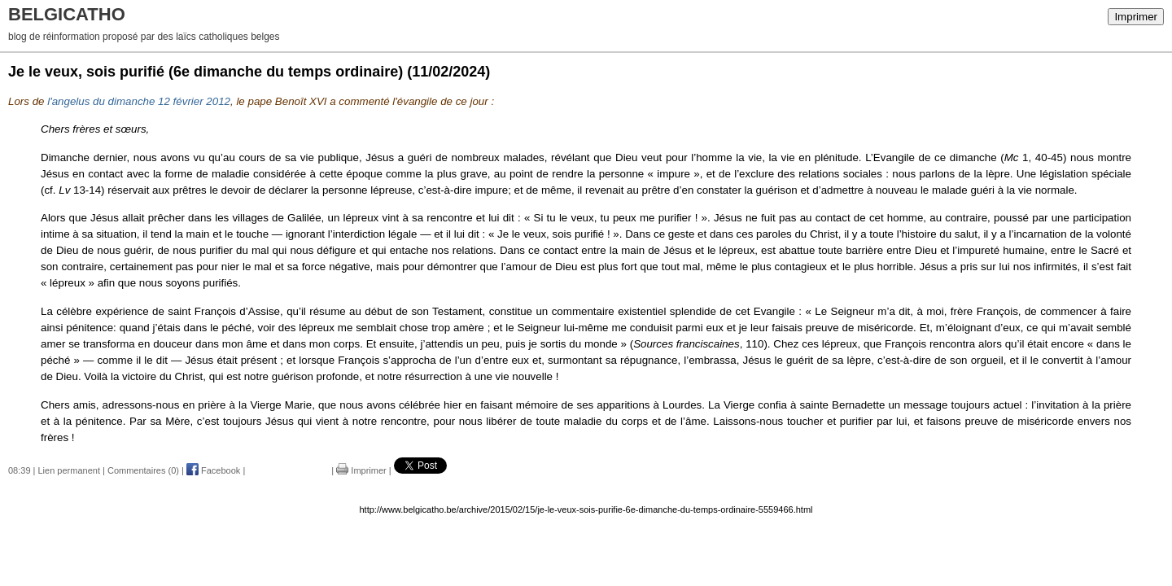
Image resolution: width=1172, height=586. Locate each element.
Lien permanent (69, 470)
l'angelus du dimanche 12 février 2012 (138, 101)
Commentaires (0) (143, 470)
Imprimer (1135, 17)
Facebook (213, 470)
